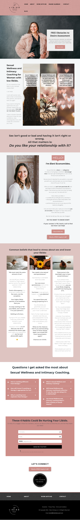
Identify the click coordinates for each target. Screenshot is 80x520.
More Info (60, 47)
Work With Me (58, 231)
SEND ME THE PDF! (40, 447)
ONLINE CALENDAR (54, 4)
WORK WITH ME (41, 4)
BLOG (26, 11)
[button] (35, 382)
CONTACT (66, 4)
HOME (26, 4)
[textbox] (60, 34)
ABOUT (32, 4)
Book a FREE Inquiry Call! (58, 237)
